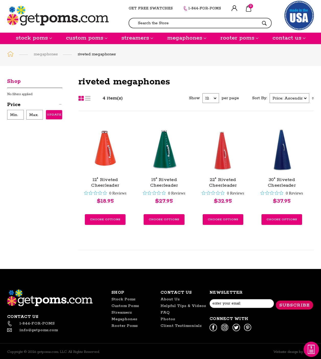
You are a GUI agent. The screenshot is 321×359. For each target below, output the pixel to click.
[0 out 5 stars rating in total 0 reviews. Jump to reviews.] (105, 193)
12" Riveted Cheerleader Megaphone (105, 185)
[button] (34, 105)
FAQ (165, 312)
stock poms (34, 38)
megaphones (186, 38)
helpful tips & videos (183, 305)
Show (194, 98)
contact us (288, 38)
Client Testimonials (181, 325)
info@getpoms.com (38, 330)
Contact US (176, 292)
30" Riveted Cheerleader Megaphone (282, 185)
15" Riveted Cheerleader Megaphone (164, 185)
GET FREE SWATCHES (151, 8)
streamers (137, 38)
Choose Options (105, 219)
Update (54, 115)
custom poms (86, 38)
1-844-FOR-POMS (204, 8)
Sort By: (259, 98)
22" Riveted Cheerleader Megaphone (223, 185)
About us (170, 299)
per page (230, 98)
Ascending (313, 98)
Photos (168, 319)
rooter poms (239, 38)
